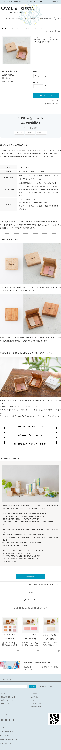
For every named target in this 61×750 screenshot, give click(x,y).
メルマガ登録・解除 (7, 729)
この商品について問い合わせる (39, 584)
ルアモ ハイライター (50, 633)
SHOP (27, 28)
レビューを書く (30, 599)
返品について (55, 100)
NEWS (15, 28)
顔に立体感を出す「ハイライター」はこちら (30, 443)
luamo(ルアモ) (41, 132)
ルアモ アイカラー (10, 633)
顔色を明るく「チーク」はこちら (30, 434)
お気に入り (7, 78)
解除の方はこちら (46, 685)
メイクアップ (19, 132)
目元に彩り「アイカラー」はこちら (30, 426)
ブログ (2, 726)
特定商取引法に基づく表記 (51, 103)
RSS (1, 732)
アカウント (31, 2)
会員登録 (55, 2)
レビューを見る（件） (30, 127)
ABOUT (38, 28)
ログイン (43, 2)
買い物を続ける (55, 584)
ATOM (7, 732)
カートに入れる (46, 95)
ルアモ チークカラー (30, 633)
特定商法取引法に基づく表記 (10, 735)
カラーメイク (30, 132)
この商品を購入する (30, 575)
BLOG (3, 28)
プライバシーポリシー (8, 739)
